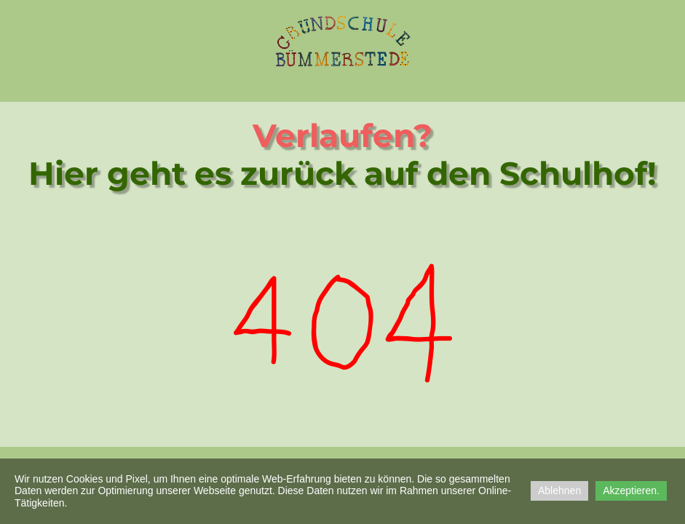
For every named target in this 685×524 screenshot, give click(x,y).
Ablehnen (559, 490)
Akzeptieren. (631, 490)
